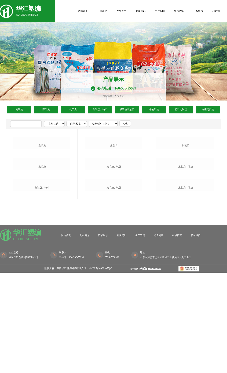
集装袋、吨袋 (100, 109)
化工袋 (73, 109)
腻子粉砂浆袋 (127, 109)
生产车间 (160, 11)
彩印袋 (46, 109)
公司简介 (102, 11)
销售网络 (179, 11)
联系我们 (217, 11)
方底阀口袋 (208, 109)
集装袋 (42, 183)
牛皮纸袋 (154, 109)
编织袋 (19, 109)
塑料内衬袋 (181, 109)
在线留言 (198, 11)
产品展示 (121, 11)
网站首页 (83, 11)
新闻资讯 (140, 11)
